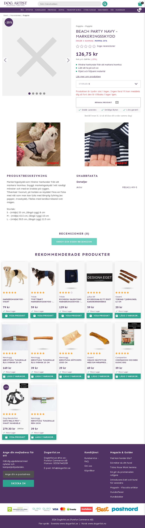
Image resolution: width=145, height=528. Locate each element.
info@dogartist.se (61, 468)
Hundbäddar (116, 497)
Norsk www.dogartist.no (93, 523)
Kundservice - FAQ (91, 460)
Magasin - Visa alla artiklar (124, 487)
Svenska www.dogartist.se (64, 523)
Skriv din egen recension (74, 241)
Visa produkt (15, 315)
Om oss (88, 466)
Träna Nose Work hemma (123, 467)
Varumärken (15, 15)
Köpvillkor (89, 470)
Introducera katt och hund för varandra (123, 481)
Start (6, 15)
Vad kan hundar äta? (121, 458)
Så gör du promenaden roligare (122, 474)
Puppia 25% (101, 41)
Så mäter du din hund (121, 463)
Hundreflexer (117, 492)
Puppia (26, 15)
